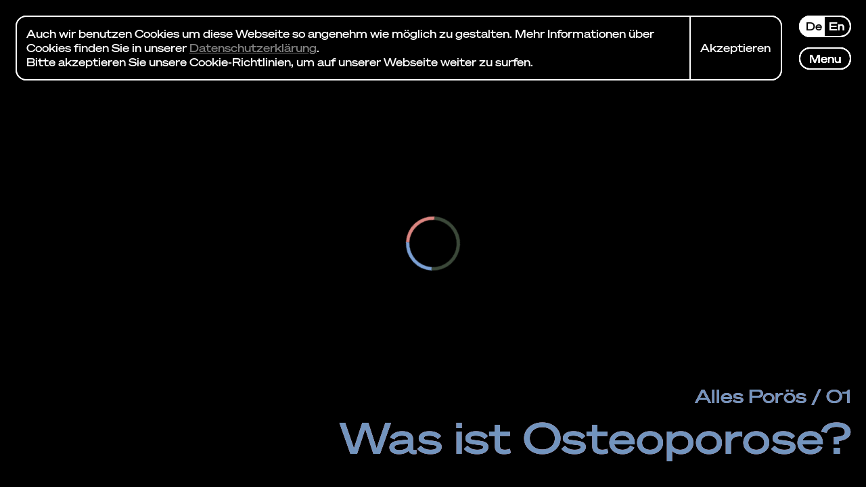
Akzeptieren (735, 48)
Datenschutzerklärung (253, 48)
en (836, 26)
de (814, 26)
